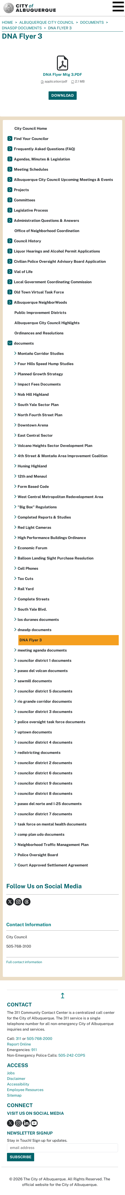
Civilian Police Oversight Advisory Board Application (60, 261)
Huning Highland (32, 466)
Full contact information (24, 962)
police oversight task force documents (51, 722)
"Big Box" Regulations (37, 507)
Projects (21, 190)
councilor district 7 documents (45, 814)
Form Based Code (33, 486)
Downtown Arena (33, 425)
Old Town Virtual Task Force (39, 292)
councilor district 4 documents (45, 742)
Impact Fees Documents (39, 384)
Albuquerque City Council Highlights (46, 323)
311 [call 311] (18, 1038)
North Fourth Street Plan (40, 415)
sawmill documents (35, 681)
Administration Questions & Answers (46, 220)
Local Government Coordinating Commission (53, 282)
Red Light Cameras (34, 527)
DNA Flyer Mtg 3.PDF (62, 74)
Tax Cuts (25, 578)
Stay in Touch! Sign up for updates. (37, 1140)
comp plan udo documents (41, 834)
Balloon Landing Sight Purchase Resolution (55, 558)
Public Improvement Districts (40, 312)
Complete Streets (33, 599)
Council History (27, 241)
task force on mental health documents (52, 824)
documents (92, 22)
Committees (24, 200)
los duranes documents (38, 619)
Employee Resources (25, 1090)
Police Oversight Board (38, 855)
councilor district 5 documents (45, 691)
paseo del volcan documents (43, 671)
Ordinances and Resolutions (38, 333)
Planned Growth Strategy (40, 374)
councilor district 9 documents (45, 783)
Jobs (11, 1073)
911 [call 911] (34, 1050)
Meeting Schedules (31, 169)
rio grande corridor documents (45, 701)
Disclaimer (16, 1078)
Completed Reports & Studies (44, 517)
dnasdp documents (22, 28)
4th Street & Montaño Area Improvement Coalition (62, 456)
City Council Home (30, 128)
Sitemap (14, 1095)
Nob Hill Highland (33, 394)
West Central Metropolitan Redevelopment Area (60, 497)
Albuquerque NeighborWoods (40, 302)
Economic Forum (32, 548)
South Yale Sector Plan (38, 405)
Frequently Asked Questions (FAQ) (44, 149)
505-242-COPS (71, 1055)
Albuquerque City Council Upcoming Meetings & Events (63, 179)
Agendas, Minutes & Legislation (42, 159)
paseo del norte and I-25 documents (50, 804)
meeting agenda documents (42, 650)
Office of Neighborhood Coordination (46, 231)
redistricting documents (39, 752)
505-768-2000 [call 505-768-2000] (39, 1038)
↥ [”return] (62, 995)
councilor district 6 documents (45, 773)
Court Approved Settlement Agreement (53, 865)
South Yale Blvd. (32, 609)
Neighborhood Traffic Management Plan (53, 844)
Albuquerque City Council (46, 22)
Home (7, 22)
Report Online (19, 1044)
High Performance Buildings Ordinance (52, 538)
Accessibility (18, 1084)
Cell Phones (28, 568)
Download (62, 95)
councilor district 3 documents (45, 711)
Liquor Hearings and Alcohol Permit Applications (57, 251)
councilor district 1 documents (44, 660)
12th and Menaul (32, 476)
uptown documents (35, 732)
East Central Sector (35, 435)
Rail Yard (26, 589)
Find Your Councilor (31, 138)
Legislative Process (31, 210)
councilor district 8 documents (45, 793)
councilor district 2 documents (45, 763)
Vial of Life (23, 272)
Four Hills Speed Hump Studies (45, 364)
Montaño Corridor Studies (41, 353)
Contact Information (28, 924)
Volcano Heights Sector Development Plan (55, 445)
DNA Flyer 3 (31, 640)
